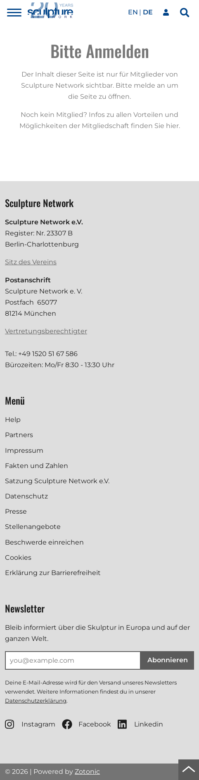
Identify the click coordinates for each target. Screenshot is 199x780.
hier (172, 126)
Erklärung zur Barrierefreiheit (53, 573)
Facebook (86, 724)
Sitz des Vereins (31, 262)
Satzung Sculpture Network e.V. (57, 481)
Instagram (30, 724)
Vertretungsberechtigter (46, 331)
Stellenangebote (33, 527)
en (133, 12)
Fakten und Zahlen (36, 466)
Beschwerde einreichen (44, 542)
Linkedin (140, 724)
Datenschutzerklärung (35, 700)
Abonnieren (167, 660)
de (148, 12)
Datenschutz (26, 496)
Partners (19, 435)
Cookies (18, 557)
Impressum (24, 450)
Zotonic (87, 771)
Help (13, 420)
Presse (16, 511)
